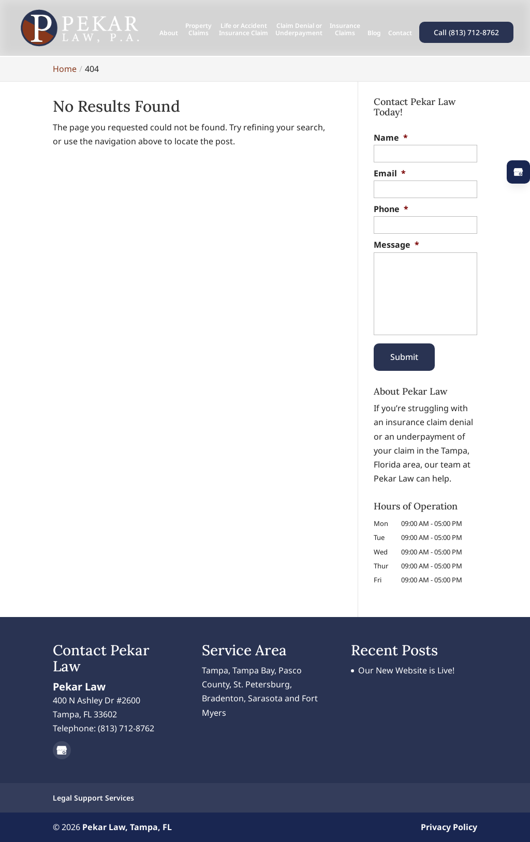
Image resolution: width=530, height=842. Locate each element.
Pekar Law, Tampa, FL (127, 827)
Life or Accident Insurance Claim (243, 29)
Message (396, 244)
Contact (400, 33)
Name (391, 137)
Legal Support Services (93, 798)
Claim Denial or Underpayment (298, 29)
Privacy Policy (449, 827)
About (168, 33)
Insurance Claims (345, 29)
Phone (391, 209)
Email (390, 173)
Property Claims (198, 29)
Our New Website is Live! (406, 670)
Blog (374, 33)
